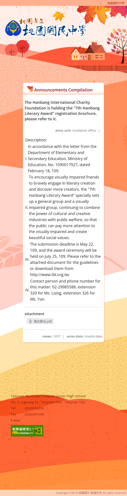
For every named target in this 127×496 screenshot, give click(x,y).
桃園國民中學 (115, 3)
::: (100, 3)
